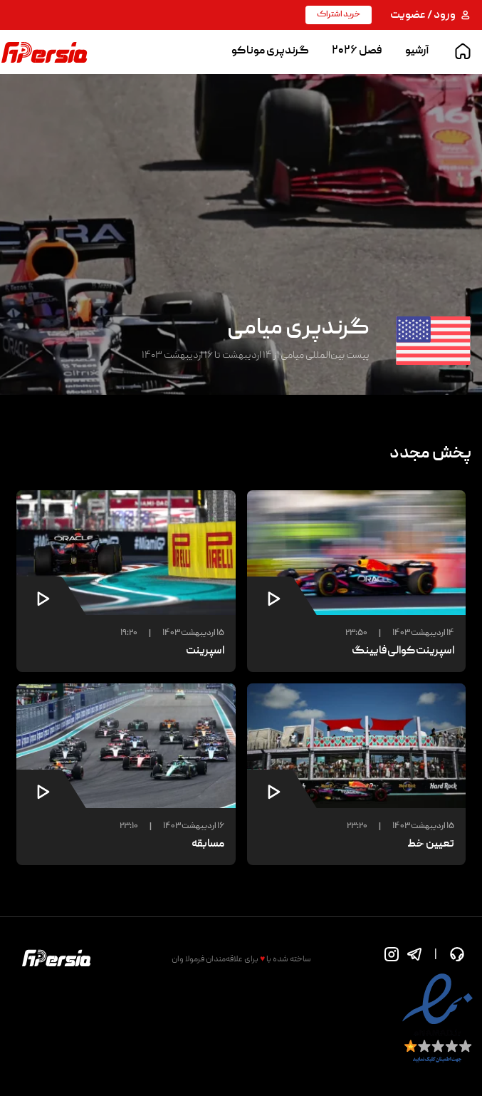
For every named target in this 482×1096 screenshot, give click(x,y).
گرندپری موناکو (270, 51)
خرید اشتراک (338, 15)
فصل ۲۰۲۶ (357, 51)
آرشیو (417, 51)
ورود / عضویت (430, 16)
